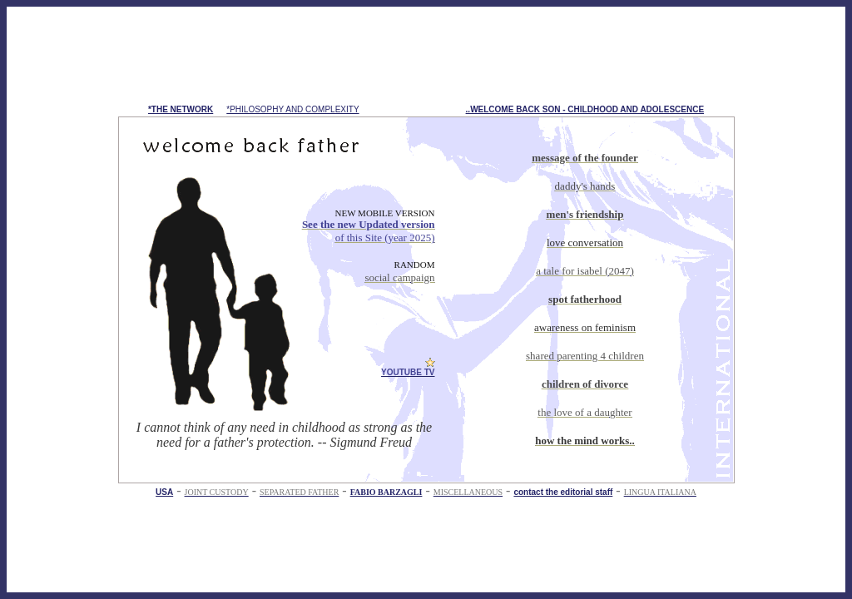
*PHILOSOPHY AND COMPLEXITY (292, 109)
